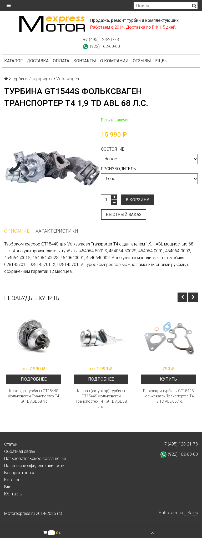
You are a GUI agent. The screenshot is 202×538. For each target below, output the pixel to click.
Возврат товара (20, 472)
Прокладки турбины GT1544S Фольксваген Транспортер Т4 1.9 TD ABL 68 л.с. (168, 396)
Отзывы (142, 60)
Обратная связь (19, 451)
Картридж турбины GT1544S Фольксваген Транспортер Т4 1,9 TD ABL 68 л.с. (33, 396)
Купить (168, 379)
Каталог (13, 60)
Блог (8, 486)
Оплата (61, 60)
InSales (191, 512)
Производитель (118, 168)
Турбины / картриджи (32, 78)
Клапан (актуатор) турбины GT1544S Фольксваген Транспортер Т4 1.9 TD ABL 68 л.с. (101, 399)
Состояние (112, 149)
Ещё (161, 60)
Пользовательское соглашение (35, 458)
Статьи (10, 444)
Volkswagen (67, 78)
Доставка (38, 60)
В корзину (137, 199)
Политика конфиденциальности (34, 465)
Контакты (84, 60)
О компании (114, 60)
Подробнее (34, 379)
